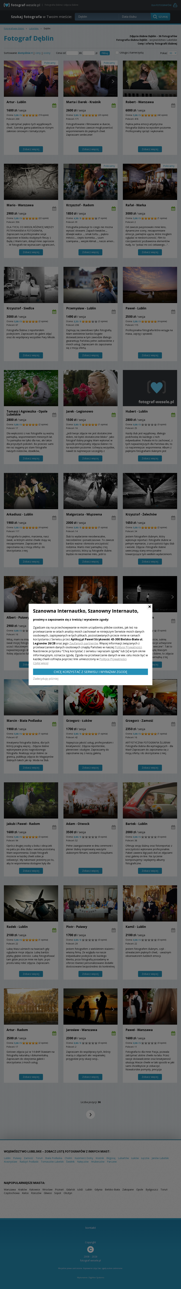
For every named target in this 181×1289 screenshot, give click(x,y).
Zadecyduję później (45, 679)
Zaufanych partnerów (83, 643)
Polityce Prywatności (128, 647)
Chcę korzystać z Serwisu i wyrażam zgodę (90, 672)
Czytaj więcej (40, 663)
